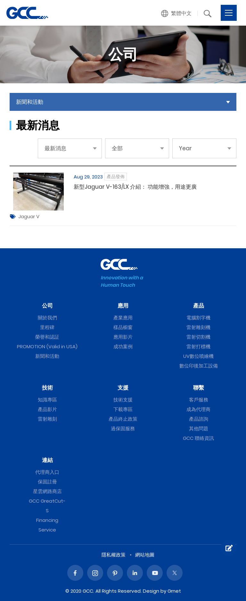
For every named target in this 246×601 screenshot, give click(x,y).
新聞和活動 (47, 356)
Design (151, 591)
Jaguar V (28, 216)
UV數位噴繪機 (198, 356)
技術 (47, 387)
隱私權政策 (114, 554)
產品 (198, 305)
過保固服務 (123, 428)
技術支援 (123, 399)
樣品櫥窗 (123, 327)
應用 (123, 305)
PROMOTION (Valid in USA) (47, 346)
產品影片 (47, 409)
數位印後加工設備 (198, 365)
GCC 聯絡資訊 (198, 438)
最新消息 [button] (55, 148)
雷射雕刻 (47, 419)
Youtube (155, 573)
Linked (135, 573)
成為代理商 (198, 409)
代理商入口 (47, 472)
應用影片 (123, 336)
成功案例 (123, 346)
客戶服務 (198, 399)
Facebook (75, 573)
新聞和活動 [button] (29, 102)
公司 (47, 305)
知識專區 (47, 399)
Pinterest (115, 573)
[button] (176, 13)
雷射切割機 (198, 336)
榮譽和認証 (47, 336)
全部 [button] (117, 148)
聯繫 (198, 387)
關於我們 (47, 317)
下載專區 (123, 409)
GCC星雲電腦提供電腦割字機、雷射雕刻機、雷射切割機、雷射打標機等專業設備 (27, 12)
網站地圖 (144, 554)
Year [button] (185, 148)
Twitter (175, 573)
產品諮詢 (198, 419)
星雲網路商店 (47, 491)
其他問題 (198, 428)
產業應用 (123, 317)
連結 (47, 460)
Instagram (95, 573)
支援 (123, 387)
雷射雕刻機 (198, 327)
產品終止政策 (123, 419)
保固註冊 (47, 481)
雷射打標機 (198, 346)
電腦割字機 (198, 317)
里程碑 (47, 327)
